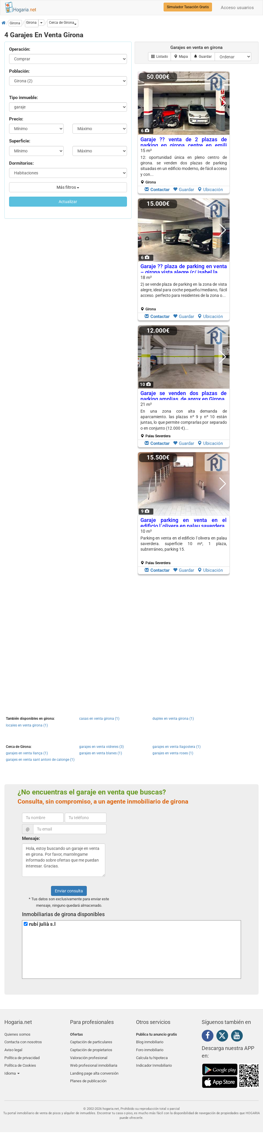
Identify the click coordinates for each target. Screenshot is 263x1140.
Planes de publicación (88, 1075)
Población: (19, 71)
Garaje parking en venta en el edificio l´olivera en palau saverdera (183, 523)
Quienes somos (17, 1034)
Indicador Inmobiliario (154, 1062)
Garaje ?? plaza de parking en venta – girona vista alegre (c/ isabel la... (183, 269)
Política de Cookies (20, 1062)
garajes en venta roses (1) (172, 753)
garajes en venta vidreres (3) (101, 747)
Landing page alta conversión (94, 1069)
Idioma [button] (12, 1069)
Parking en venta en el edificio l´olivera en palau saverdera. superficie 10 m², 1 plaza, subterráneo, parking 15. (183, 544)
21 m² (183, 420)
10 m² (183, 547)
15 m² (183, 166)
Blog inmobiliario (149, 1041)
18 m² (183, 293)
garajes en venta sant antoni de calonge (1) (40, 760)
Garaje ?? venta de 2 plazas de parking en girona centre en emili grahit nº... (183, 145)
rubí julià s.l (42, 924)
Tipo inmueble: (23, 97)
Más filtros (68, 187)
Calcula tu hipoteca (152, 1055)
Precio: (16, 119)
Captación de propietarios (91, 1048)
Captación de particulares (91, 1041)
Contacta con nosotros (23, 1041)
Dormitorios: (21, 163)
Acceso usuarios (237, 7)
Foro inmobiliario (149, 1048)
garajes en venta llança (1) (27, 753)
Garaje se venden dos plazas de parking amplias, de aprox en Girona (183, 396)
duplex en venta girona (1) (173, 719)
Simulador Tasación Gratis (188, 7)
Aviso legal (13, 1048)
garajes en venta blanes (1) (100, 753)
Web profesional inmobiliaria (93, 1062)
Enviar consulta (69, 891)
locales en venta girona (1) (27, 725)
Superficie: (19, 141)
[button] (62, 23)
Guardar (183, 189)
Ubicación (210, 189)
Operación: (19, 49)
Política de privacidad (22, 1055)
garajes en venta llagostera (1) (176, 747)
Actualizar (68, 201)
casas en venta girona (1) (99, 719)
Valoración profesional (88, 1055)
